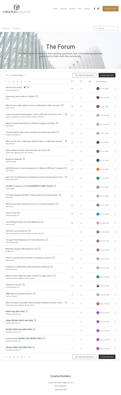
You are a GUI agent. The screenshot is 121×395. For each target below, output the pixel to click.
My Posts (16, 28)
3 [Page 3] (13, 82)
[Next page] (25, 82)
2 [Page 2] (9, 82)
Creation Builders (60, 376)
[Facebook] (94, 8)
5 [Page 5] (21, 82)
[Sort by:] (16, 75)
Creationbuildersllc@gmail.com (61, 382)
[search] (106, 28)
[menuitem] (84, 75)
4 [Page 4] (17, 82)
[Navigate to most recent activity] (104, 88)
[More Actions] (114, 88)
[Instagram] (98, 8)
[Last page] (29, 82)
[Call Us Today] (110, 8)
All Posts (6, 28)
